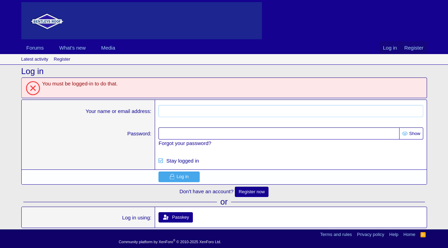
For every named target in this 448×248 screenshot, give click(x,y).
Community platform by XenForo (170, 242)
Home (409, 234)
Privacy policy (370, 234)
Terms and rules (336, 234)
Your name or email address (118, 111)
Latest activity (34, 59)
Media (108, 48)
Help (393, 234)
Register (62, 59)
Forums (35, 48)
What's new (72, 48)
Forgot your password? (185, 143)
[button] (49, 47)
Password (138, 133)
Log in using (136, 217)
